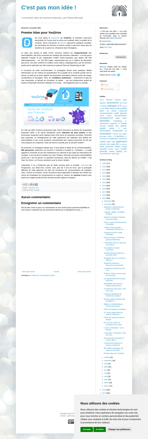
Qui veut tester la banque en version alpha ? (114, 339)
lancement (55, 38)
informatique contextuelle (111, 131)
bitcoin (113, 108)
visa (125, 151)
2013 (104, 393)
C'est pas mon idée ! (48, 7)
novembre (108, 204)
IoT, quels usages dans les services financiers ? (113, 313)
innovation (105, 133)
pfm (117, 144)
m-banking (119, 136)
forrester (103, 126)
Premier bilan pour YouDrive (114, 353)
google (103, 128)
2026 (104, 163)
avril (106, 376)
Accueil (56, 272)
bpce (102, 111)
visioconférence (105, 154)
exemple (85, 165)
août (106, 364)
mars (106, 380)
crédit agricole (120, 113)
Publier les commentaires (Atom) (43, 275)
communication (106, 113)
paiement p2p (105, 144)
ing (126, 131)
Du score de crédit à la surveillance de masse (113, 324)
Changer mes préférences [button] (119, 429)
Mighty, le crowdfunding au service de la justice (113, 305)
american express (113, 100)
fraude (111, 126)
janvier (106, 386)
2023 (104, 173)
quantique (123, 144)
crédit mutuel (105, 116)
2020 (104, 182)
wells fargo (115, 154)
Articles (104, 85)
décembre (108, 201)
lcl (113, 136)
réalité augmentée (106, 147)
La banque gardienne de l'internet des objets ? (112, 295)
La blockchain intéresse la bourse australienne (113, 344)
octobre (107, 357)
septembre (108, 361)
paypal (113, 144)
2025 (104, 167)
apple (125, 100)
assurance (32, 187)
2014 (104, 390)
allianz (102, 100)
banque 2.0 (114, 105)
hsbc (125, 128)
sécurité (103, 149)
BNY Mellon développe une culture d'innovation (113, 349)
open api (111, 142)
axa (37, 187)
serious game (113, 149)
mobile (102, 142)
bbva (107, 108)
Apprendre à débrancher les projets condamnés (114, 208)
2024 (104, 170)
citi (108, 111)
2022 (104, 176)
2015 (104, 198)
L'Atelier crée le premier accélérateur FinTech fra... (114, 228)
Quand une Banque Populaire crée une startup (114, 218)
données (105, 120)
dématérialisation (120, 116)
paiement (121, 141)
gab (117, 126)
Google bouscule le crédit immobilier (113, 233)
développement (106, 118)
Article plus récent (28, 272)
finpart (124, 123)
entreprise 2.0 (115, 123)
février (106, 383)
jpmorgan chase (106, 136)
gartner (124, 126)
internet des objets (120, 134)
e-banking (117, 121)
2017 (104, 192)
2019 (104, 186)
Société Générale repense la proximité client (114, 254)
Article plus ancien (84, 272)
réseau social (121, 146)
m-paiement (113, 138)
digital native (121, 118)
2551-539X (108, 47)
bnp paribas (121, 108)
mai (105, 373)
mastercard (123, 139)
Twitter (113, 75)
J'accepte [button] (87, 429)
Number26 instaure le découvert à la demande (113, 264)
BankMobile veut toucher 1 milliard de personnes (113, 285)
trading (119, 151)
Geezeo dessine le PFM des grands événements (114, 238)
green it (114, 128)
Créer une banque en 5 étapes (115, 309)
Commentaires (107, 89)
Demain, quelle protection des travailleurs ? (114, 300)
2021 (104, 179)
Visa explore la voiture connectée (112, 249)
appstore (103, 103)
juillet (106, 367)
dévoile (63, 43)
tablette (111, 151)
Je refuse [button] (100, 429)
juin (105, 370)
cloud (113, 111)
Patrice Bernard (115, 38)
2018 (104, 189)
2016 (104, 195)
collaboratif (123, 111)
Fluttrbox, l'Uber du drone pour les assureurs (115, 274)
